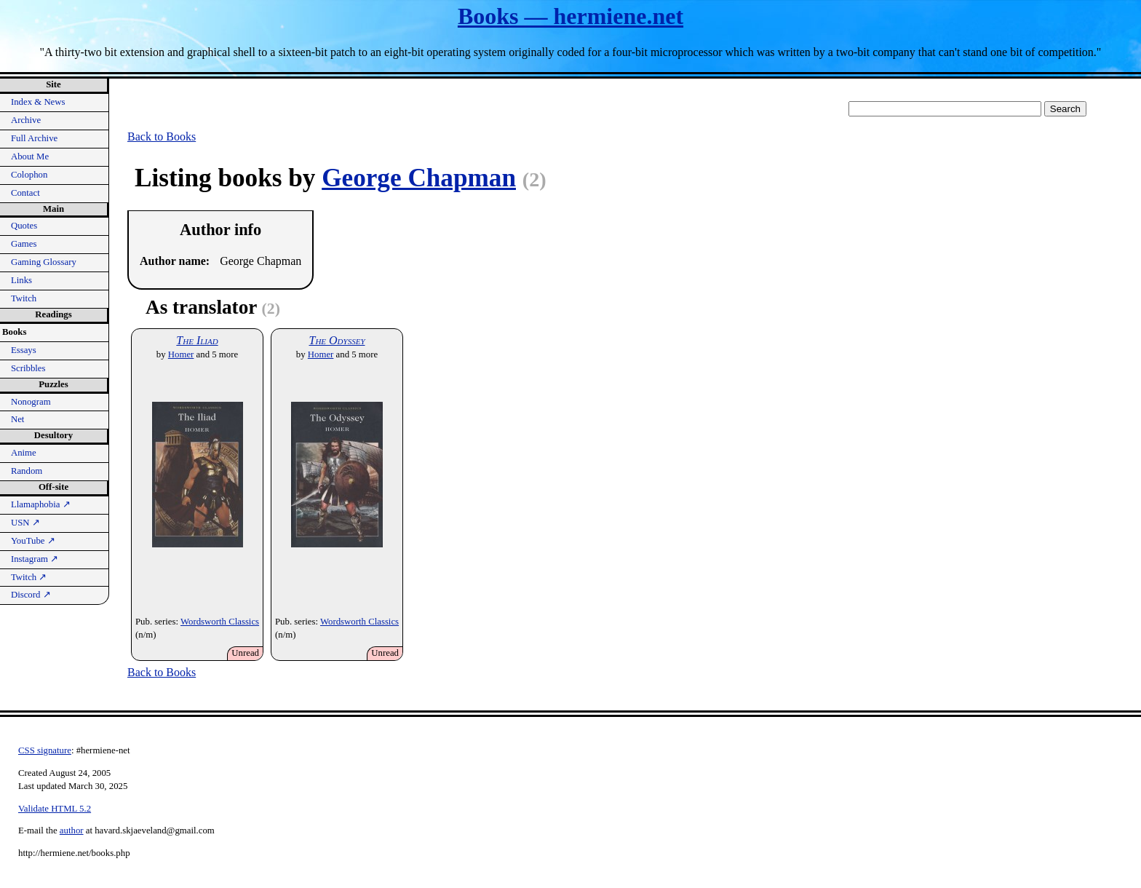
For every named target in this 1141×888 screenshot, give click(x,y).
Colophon (29, 175)
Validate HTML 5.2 (54, 809)
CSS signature (44, 750)
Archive (26, 120)
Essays (23, 350)
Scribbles (28, 368)
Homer (181, 354)
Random (26, 471)
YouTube (33, 541)
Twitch (23, 298)
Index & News (38, 102)
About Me (30, 156)
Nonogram (31, 402)
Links (21, 280)
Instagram (34, 559)
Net (17, 419)
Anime (23, 453)
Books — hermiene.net (570, 16)
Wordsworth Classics (219, 622)
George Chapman (419, 178)
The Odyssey (337, 340)
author (72, 830)
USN (25, 523)
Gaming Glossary (43, 262)
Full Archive (34, 138)
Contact (25, 193)
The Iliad (197, 340)
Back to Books (161, 136)
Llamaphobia (41, 504)
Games (24, 244)
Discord (31, 595)
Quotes (24, 226)
